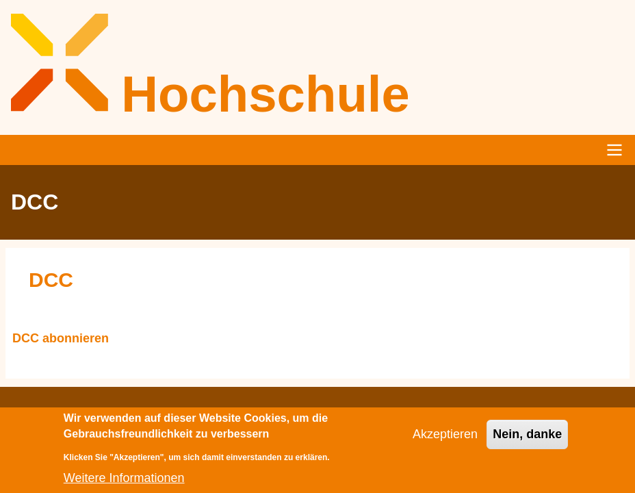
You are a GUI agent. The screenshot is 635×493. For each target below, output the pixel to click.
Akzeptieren (445, 440)
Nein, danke (527, 440)
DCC (51, 279)
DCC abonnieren (60, 339)
